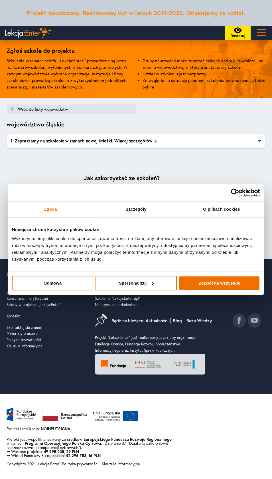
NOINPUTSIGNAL (56, 428)
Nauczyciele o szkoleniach (116, 304)
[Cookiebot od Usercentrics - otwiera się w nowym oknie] (235, 192)
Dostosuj (239, 33)
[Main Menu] (261, 33)
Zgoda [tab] (50, 209)
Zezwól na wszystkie (219, 283)
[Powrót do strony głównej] (26, 33)
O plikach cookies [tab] (221, 209)
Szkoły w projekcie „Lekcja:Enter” (34, 304)
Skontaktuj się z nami (24, 327)
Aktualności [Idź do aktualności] (157, 320)
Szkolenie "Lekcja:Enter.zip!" (117, 298)
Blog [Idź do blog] (177, 320)
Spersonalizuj (136, 283)
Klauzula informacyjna (24, 346)
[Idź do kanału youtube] (254, 320)
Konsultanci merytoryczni (27, 298)
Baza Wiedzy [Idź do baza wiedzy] (199, 320)
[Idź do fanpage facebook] (239, 320)
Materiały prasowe (22, 333)
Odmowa (53, 283)
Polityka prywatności (24, 339)
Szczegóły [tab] (135, 209)
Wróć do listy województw (43, 109)
